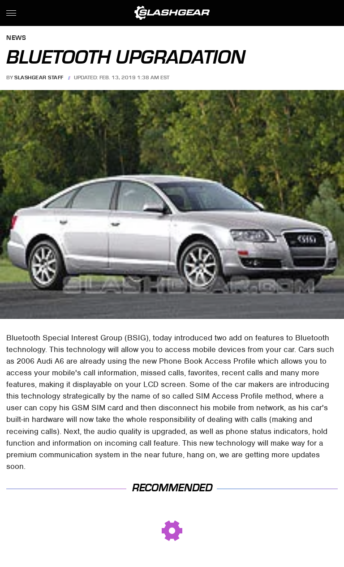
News (16, 38)
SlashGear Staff (39, 77)
